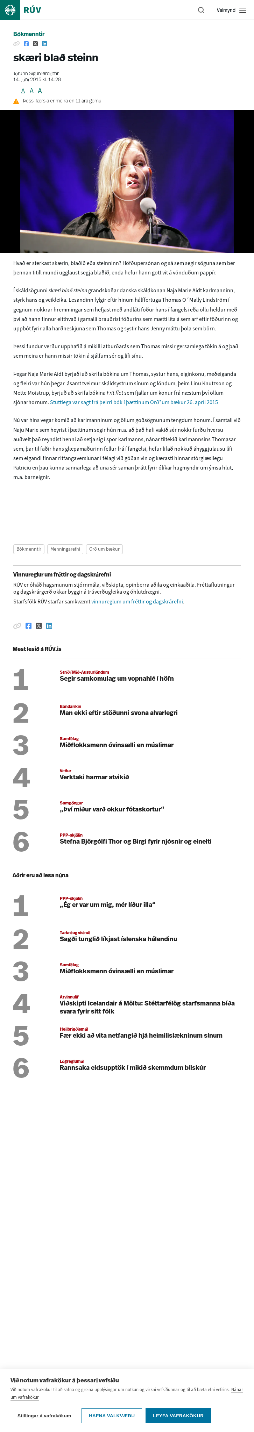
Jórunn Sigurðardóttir (36, 74)
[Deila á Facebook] (26, 43)
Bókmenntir (28, 34)
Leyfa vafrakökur (178, 1415)
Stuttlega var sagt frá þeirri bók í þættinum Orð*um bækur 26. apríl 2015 (134, 402)
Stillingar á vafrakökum (44, 1415)
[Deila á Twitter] (35, 43)
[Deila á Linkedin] (44, 43)
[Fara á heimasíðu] (26, 10)
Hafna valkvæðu (112, 1415)
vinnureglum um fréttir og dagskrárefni (137, 601)
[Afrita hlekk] (16, 43)
